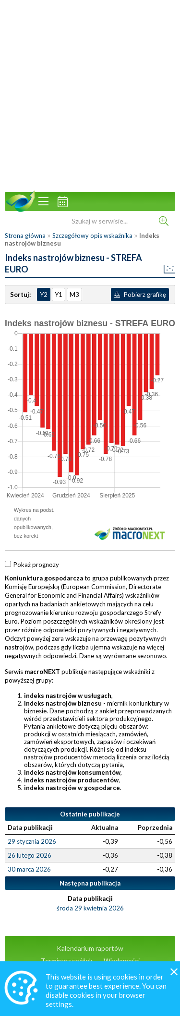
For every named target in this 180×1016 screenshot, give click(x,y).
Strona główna (25, 235)
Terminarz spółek (67, 961)
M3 (74, 294)
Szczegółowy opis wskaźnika (92, 235)
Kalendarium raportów (90, 948)
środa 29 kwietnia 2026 (90, 908)
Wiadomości (122, 961)
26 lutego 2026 (29, 855)
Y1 (58, 294)
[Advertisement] (90, 95)
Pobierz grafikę (140, 294)
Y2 (44, 294)
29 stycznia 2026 (32, 841)
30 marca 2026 (29, 869)
